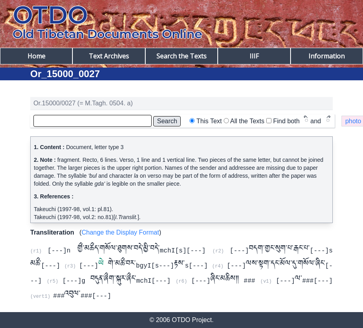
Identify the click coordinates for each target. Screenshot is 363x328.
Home (36, 56)
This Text (209, 121)
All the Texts (247, 121)
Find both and (301, 121)
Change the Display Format (120, 232)
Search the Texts (181, 56)
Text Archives (109, 56)
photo (353, 121)
